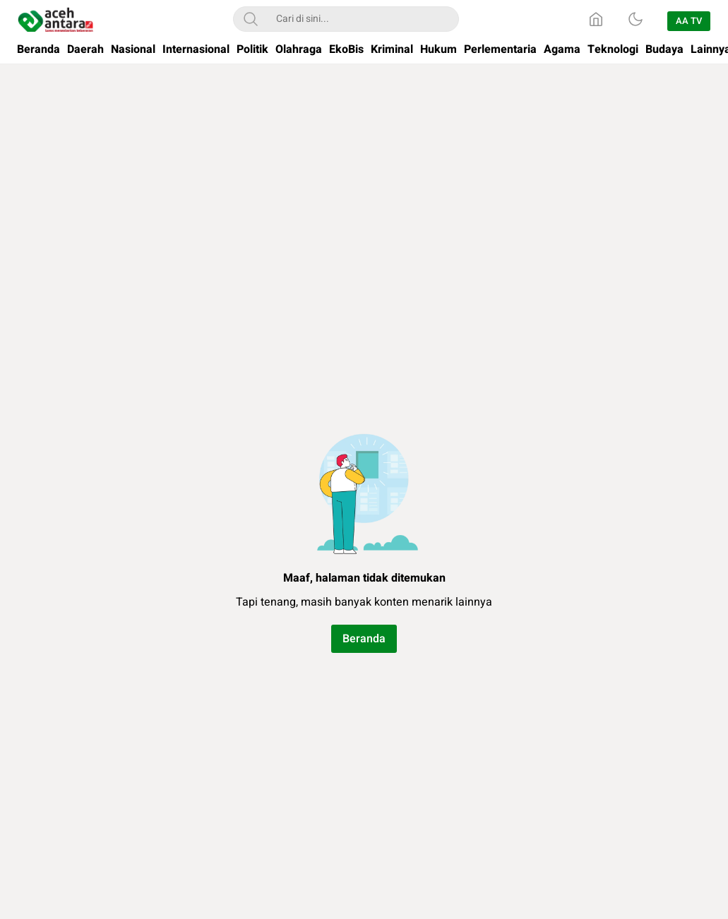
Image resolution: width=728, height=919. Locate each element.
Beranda (364, 638)
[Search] (251, 19)
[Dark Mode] (635, 19)
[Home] (595, 19)
